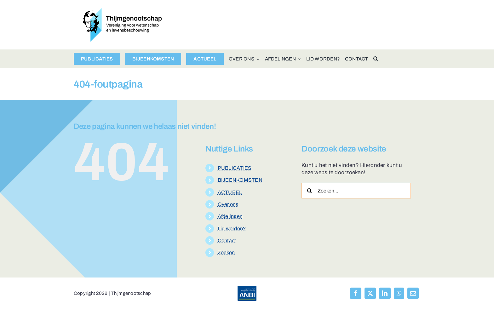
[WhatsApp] (399, 293)
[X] (370, 293)
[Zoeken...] (356, 190)
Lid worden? (232, 228)
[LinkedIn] (384, 293)
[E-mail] (413, 293)
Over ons (228, 204)
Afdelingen (230, 216)
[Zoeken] (309, 190)
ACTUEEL (230, 192)
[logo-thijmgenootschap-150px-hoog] (122, 11)
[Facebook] (355, 293)
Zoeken (226, 252)
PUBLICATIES (235, 168)
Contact (227, 240)
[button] (375, 58)
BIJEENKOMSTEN (240, 180)
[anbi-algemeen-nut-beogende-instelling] (247, 288)
